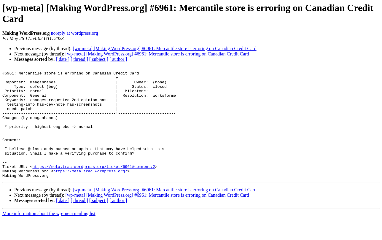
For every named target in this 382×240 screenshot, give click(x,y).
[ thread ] (79, 59)
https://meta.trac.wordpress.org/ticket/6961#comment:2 (93, 186)
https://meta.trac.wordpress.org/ (90, 191)
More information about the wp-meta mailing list (48, 234)
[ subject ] (98, 59)
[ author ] (118, 59)
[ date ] (62, 59)
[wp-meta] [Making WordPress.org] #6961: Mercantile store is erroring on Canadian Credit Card (164, 48)
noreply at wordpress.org (74, 33)
